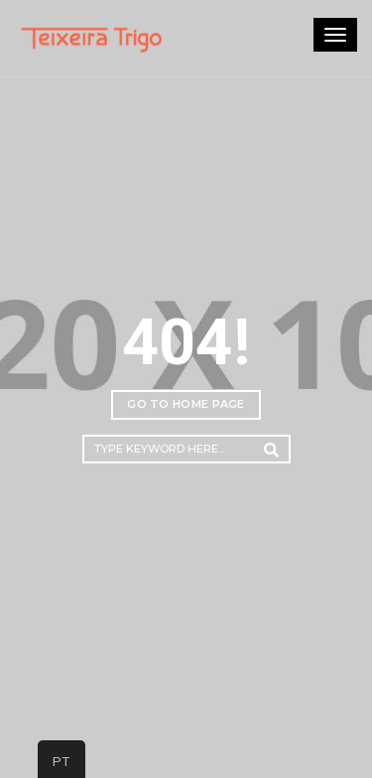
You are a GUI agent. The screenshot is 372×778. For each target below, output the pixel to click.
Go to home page (186, 404)
